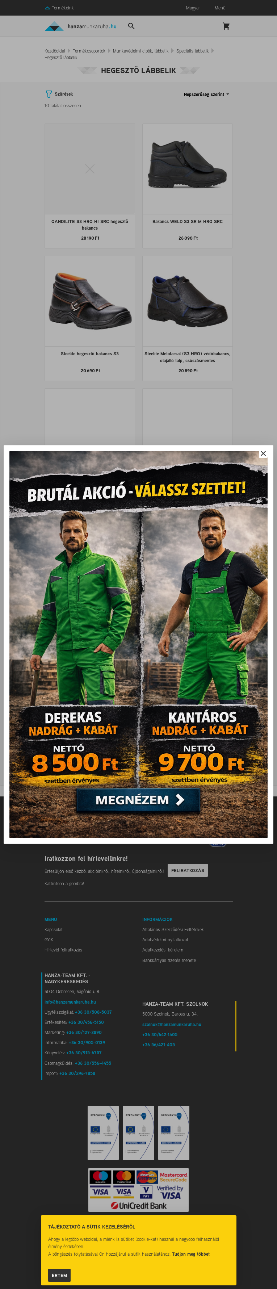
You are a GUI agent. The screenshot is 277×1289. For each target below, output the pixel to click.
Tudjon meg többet (191, 1254)
